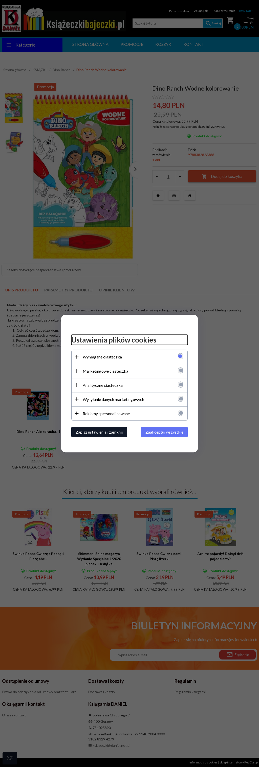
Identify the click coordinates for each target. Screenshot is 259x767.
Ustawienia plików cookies (113, 339)
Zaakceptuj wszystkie (164, 432)
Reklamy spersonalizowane (106, 413)
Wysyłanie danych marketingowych (113, 399)
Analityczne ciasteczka (103, 385)
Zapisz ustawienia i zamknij (99, 432)
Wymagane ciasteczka (102, 356)
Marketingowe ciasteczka (105, 371)
